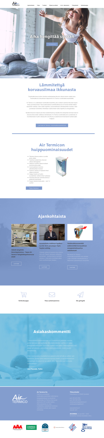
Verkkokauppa (84, 5)
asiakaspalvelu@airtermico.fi (78, 402)
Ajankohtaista (30, 5)
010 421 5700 (76, 398)
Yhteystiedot (75, 5)
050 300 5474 (77, 400)
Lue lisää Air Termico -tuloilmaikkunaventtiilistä (52, 125)
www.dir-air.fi (73, 410)
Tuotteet (44, 5)
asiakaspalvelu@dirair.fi (77, 404)
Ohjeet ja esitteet (53, 5)
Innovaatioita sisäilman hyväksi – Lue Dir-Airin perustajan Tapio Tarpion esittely (51, 245)
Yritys (38, 5)
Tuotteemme (52, 44)
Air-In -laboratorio (64, 5)
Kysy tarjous (34, 188)
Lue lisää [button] (16, 264)
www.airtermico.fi (75, 408)
